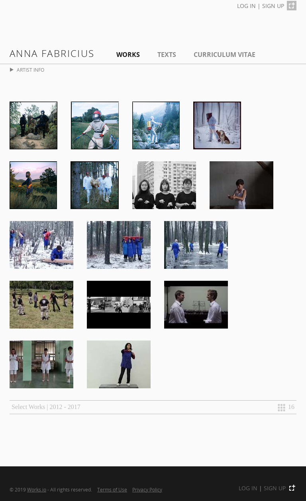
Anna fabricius (52, 53)
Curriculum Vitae (224, 54)
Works (128, 54)
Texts (166, 54)
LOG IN (246, 6)
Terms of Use (112, 489)
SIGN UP (273, 6)
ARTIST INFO (27, 70)
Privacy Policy (147, 489)
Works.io (36, 489)
